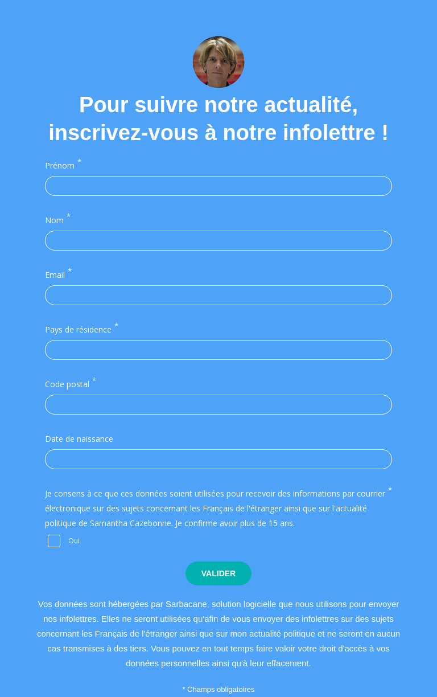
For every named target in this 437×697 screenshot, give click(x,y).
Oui (74, 540)
